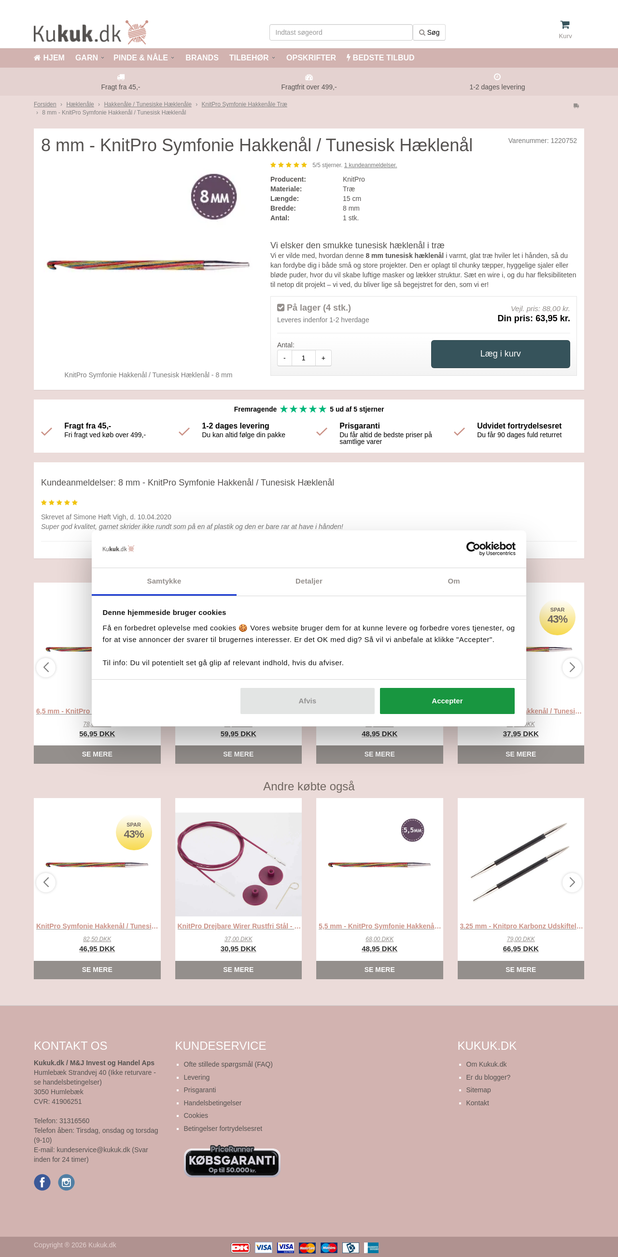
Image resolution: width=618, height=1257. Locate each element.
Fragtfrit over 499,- (309, 87)
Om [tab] (454, 581)
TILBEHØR (249, 58)
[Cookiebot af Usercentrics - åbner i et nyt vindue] (473, 549)
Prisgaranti (200, 1090)
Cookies (196, 1115)
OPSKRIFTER (310, 58)
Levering (197, 1077)
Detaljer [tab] (309, 581)
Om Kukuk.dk (486, 1064)
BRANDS (201, 58)
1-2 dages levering (497, 87)
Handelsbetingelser (213, 1103)
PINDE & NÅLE (140, 58)
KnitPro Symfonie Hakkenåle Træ (244, 104)
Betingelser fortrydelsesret (223, 1128)
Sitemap (478, 1090)
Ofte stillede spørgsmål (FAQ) (228, 1064)
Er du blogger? (488, 1077)
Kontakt (477, 1103)
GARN (86, 58)
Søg (429, 32)
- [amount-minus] (284, 358)
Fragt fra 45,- (120, 87)
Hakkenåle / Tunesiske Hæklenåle (147, 104)
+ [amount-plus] (323, 358)
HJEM (49, 58)
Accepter (447, 701)
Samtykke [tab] (164, 581)
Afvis (307, 701)
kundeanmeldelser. (370, 165)
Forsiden (45, 104)
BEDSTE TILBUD (380, 58)
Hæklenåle (80, 104)
